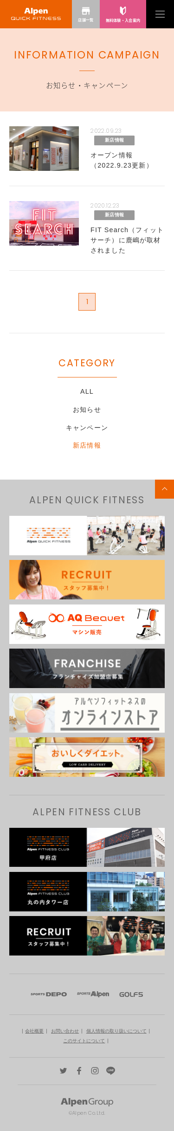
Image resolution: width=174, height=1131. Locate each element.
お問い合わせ (65, 1031)
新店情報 (87, 445)
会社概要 (34, 1031)
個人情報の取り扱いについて (116, 1031)
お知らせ (87, 409)
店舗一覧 (85, 14)
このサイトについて (84, 1040)
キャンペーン (87, 427)
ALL (87, 391)
